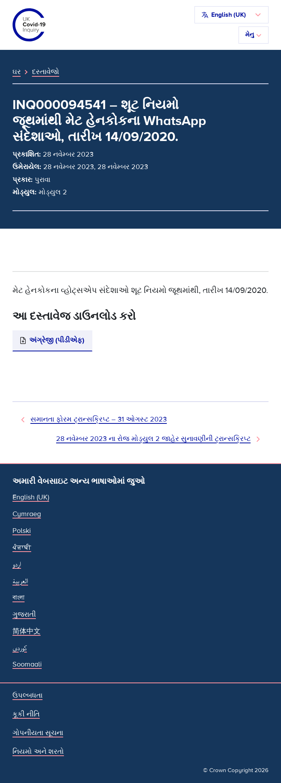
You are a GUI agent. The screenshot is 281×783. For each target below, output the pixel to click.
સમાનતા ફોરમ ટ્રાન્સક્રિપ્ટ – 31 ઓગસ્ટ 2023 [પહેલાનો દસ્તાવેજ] (98, 419)
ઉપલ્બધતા (27, 695)
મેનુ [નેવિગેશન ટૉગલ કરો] (253, 35)
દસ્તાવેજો (45, 71)
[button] (231, 14)
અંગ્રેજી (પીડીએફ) (56, 340)
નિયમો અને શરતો (38, 752)
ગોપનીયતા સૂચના (37, 733)
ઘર (16, 71)
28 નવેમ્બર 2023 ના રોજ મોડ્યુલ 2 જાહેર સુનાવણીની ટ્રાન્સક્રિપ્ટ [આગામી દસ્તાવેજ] (153, 439)
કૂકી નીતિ (26, 714)
